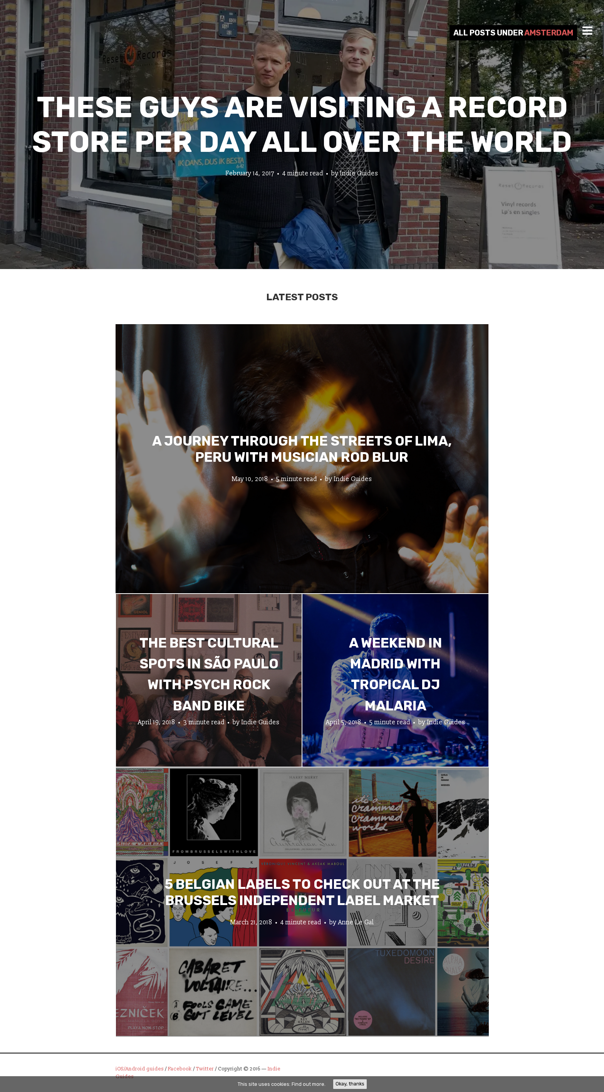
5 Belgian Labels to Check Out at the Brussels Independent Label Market (302, 892)
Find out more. (308, 1084)
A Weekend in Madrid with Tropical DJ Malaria (395, 674)
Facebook (180, 1069)
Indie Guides (359, 173)
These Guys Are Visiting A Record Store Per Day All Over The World (302, 124)
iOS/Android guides (140, 1069)
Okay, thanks (350, 1084)
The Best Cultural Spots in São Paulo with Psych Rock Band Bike (209, 674)
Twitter (205, 1069)
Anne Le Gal (356, 922)
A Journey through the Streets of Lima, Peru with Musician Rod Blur (302, 448)
